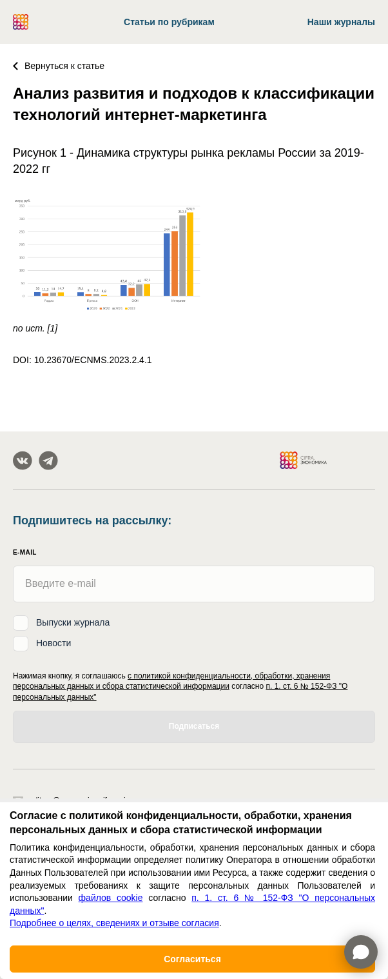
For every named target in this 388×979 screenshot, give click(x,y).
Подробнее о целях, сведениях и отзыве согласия (114, 923)
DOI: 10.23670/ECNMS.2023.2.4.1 (82, 360)
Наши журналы (341, 22)
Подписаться (194, 726)
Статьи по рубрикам (169, 22)
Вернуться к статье (58, 66)
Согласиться (192, 959)
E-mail (25, 552)
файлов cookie (111, 898)
